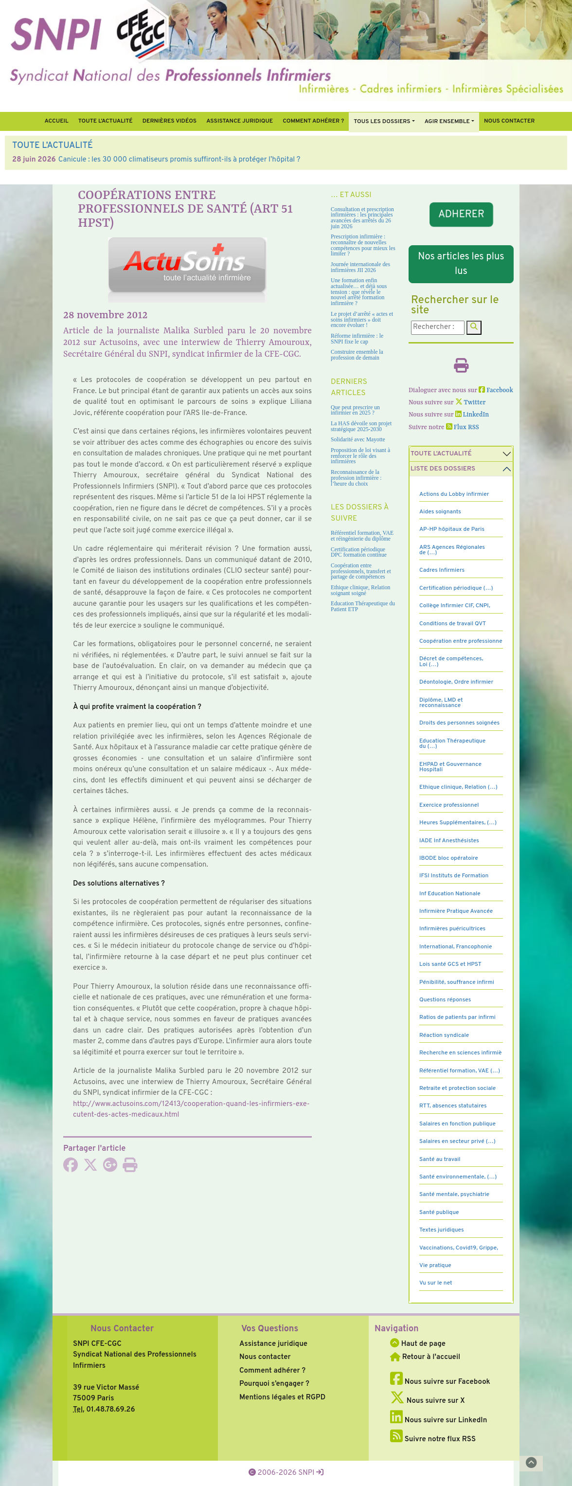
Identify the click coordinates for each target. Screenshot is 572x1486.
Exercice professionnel (449, 805)
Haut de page (418, 1344)
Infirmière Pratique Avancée (456, 911)
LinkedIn (472, 414)
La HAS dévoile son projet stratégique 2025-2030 (361, 426)
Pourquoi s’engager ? (274, 1384)
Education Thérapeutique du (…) (452, 743)
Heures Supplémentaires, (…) (458, 823)
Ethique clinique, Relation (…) (458, 787)
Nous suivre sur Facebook (440, 1382)
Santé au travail (440, 1159)
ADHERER (461, 214)
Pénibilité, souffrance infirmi (456, 982)
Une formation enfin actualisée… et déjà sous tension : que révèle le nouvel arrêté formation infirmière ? (359, 292)
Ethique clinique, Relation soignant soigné (360, 590)
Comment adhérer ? (272, 1371)
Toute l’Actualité (105, 121)
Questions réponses (445, 1000)
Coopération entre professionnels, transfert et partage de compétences (361, 571)
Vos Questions (269, 1329)
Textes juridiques (441, 1230)
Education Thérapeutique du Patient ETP (363, 606)
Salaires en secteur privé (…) (457, 1141)
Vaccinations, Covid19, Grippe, (458, 1248)
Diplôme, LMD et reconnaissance (441, 702)
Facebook (496, 390)
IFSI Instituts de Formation (453, 876)
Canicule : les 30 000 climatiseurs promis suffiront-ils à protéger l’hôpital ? (179, 159)
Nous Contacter (122, 1329)
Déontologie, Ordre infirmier (456, 682)
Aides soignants (440, 512)
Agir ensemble (447, 122)
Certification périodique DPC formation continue (359, 552)
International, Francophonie (455, 947)
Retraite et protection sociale (457, 1088)
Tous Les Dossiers (382, 122)
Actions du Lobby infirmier (454, 494)
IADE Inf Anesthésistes (449, 841)
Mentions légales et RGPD (282, 1397)
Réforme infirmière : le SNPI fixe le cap (357, 339)
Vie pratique (435, 1265)
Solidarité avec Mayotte (358, 439)
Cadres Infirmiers (442, 570)
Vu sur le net (435, 1283)
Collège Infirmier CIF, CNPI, (454, 606)
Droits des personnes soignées (459, 723)
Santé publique (439, 1212)
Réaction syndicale (444, 1035)
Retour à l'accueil (425, 1357)
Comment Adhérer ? (313, 121)
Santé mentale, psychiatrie (454, 1194)
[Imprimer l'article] (130, 1168)
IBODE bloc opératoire (448, 858)
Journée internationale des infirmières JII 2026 (360, 267)
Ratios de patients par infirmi (457, 1017)
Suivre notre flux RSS (433, 1439)
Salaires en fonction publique (457, 1124)
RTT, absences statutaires (453, 1106)
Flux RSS (462, 427)
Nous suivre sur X (427, 1401)
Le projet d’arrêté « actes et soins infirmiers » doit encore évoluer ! (362, 319)
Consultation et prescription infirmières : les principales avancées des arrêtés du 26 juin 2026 (362, 218)
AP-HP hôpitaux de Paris (451, 529)
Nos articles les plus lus (461, 264)
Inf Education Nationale (450, 894)
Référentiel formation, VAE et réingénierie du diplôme (362, 536)
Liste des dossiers (443, 469)
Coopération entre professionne (460, 641)
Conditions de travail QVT (452, 624)
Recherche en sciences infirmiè (460, 1053)
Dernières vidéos (170, 121)
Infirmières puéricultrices (452, 929)
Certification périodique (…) (456, 588)
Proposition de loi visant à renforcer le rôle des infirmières (360, 456)
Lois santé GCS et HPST (450, 964)
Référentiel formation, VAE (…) (459, 1071)
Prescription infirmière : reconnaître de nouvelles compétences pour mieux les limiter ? (363, 245)
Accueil (56, 121)
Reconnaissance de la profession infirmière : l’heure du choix (356, 478)
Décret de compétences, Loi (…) (451, 661)
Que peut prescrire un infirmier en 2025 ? (355, 410)
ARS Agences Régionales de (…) (452, 550)
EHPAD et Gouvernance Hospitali (450, 767)
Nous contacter (509, 121)
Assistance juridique (239, 121)
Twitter (470, 402)
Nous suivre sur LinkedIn (438, 1420)
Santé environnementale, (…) (458, 1177)
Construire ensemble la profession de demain (357, 355)
